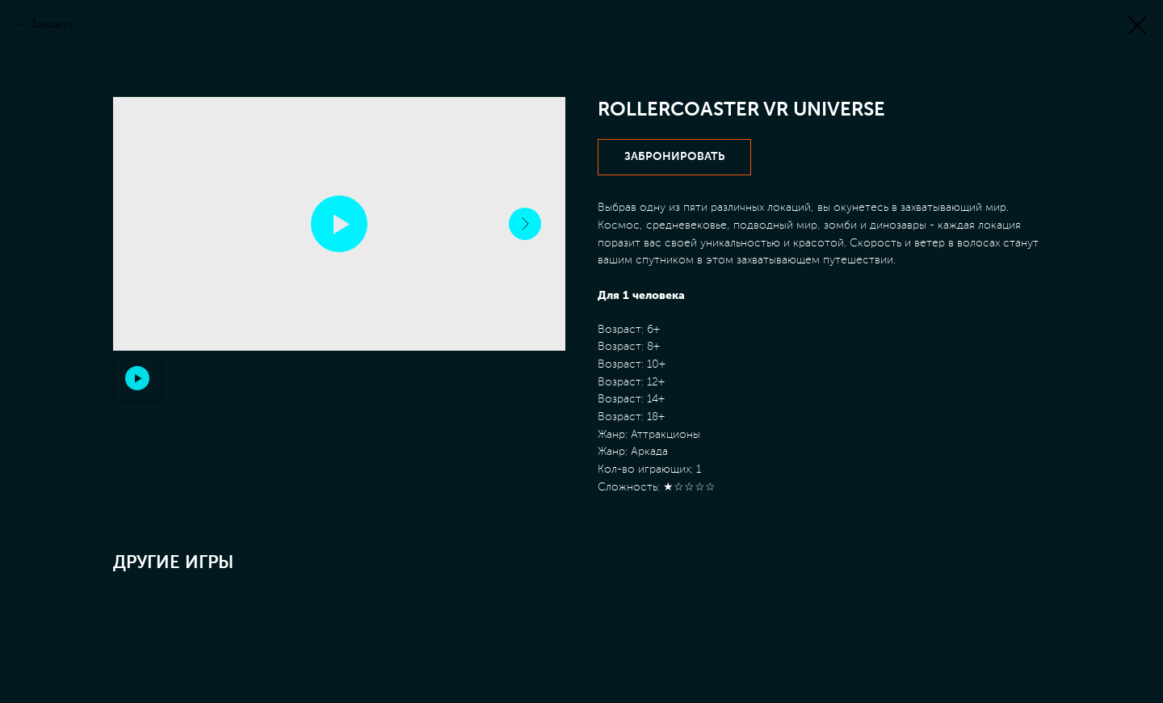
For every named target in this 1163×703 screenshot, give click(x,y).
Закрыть (52, 24)
